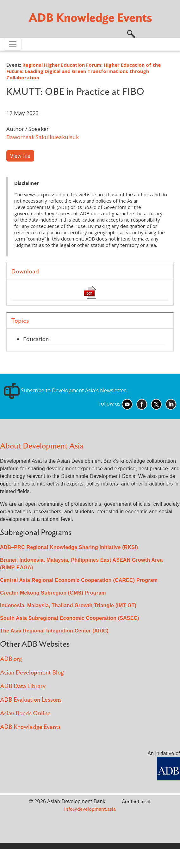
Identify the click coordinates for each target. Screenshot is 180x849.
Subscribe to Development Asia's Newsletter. (65, 390)
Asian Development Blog (32, 673)
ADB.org (11, 659)
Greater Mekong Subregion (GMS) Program (53, 593)
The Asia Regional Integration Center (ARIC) (54, 630)
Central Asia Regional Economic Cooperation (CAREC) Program (79, 580)
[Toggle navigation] (13, 44)
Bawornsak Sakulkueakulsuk (42, 137)
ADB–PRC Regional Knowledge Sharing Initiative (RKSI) (69, 547)
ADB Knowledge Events (30, 727)
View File (20, 155)
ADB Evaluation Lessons (31, 700)
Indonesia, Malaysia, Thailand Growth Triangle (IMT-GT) (68, 605)
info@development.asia (90, 809)
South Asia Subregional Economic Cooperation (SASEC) (69, 618)
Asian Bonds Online (25, 714)
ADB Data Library (23, 686)
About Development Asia (42, 446)
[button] (131, 33)
